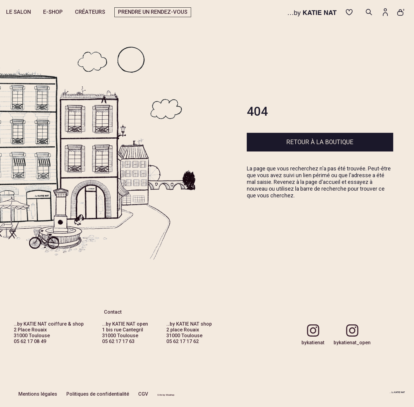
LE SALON (18, 12)
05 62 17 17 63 (118, 341)
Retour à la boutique (319, 142)
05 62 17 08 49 (30, 341)
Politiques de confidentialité (97, 394)
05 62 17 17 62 (182, 341)
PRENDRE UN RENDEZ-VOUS (152, 12)
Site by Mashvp (165, 395)
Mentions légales (37, 394)
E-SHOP (53, 12)
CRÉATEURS (90, 12)
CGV (143, 394)
